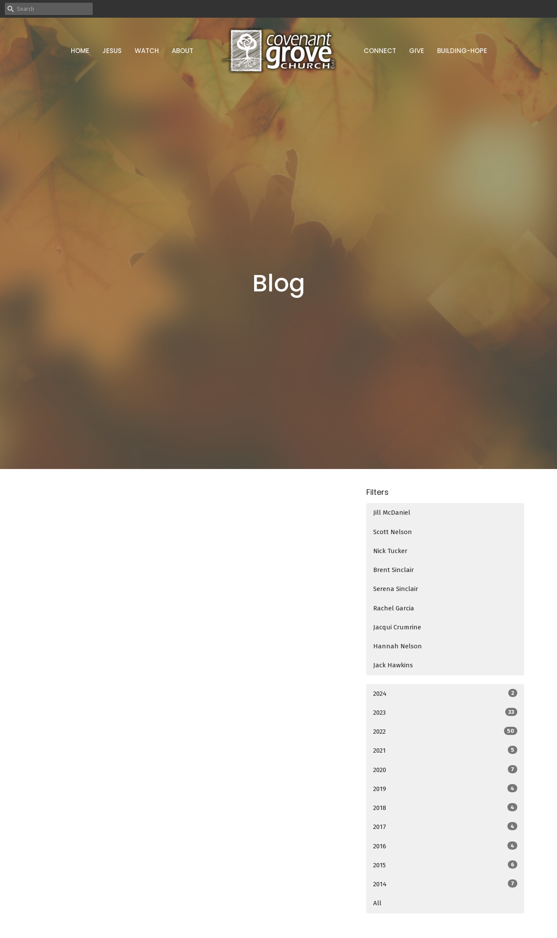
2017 (445, 826)
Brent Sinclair (393, 570)
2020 (445, 769)
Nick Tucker (390, 551)
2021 (445, 750)
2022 (445, 731)
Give (416, 50)
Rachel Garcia (393, 608)
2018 (445, 807)
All (377, 903)
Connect (380, 50)
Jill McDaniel (391, 512)
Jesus (112, 50)
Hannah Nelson (397, 646)
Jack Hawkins (393, 665)
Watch (147, 50)
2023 (445, 712)
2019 (445, 788)
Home (80, 50)
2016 (445, 845)
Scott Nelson (392, 532)
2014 (445, 883)
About (182, 50)
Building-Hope (462, 50)
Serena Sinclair (395, 589)
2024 (445, 693)
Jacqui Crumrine (397, 627)
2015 (445, 864)
